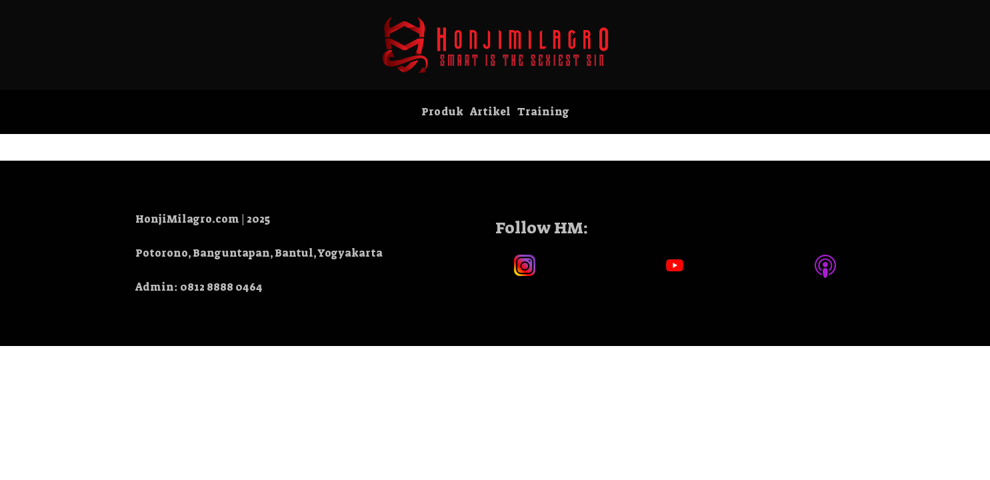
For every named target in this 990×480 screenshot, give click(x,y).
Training (543, 112)
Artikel (490, 112)
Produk (442, 112)
